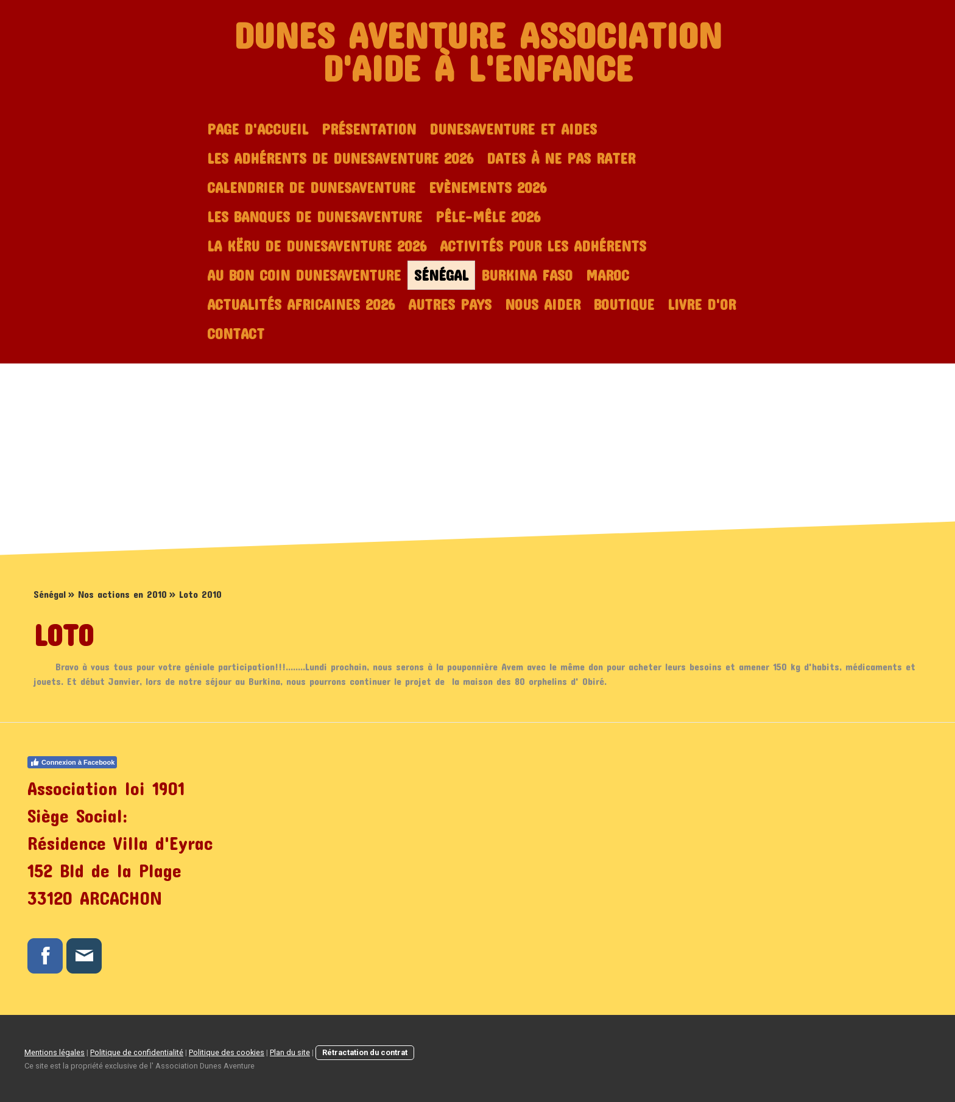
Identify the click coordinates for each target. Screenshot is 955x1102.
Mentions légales (54, 1052)
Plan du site (290, 1052)
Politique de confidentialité (136, 1052)
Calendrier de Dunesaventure (311, 187)
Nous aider (542, 304)
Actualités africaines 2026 (301, 304)
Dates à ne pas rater (561, 158)
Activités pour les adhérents (543, 245)
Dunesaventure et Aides (513, 129)
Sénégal (441, 275)
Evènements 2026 (487, 187)
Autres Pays (450, 304)
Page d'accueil (257, 129)
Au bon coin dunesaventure (304, 275)
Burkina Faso (527, 275)
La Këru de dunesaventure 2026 (316, 245)
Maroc (607, 275)
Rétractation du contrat (364, 1052)
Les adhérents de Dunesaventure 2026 (340, 158)
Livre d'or (702, 304)
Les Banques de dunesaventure (314, 216)
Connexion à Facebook (72, 762)
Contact (235, 333)
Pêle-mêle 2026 (487, 216)
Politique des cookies (226, 1052)
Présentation (369, 129)
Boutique (624, 304)
